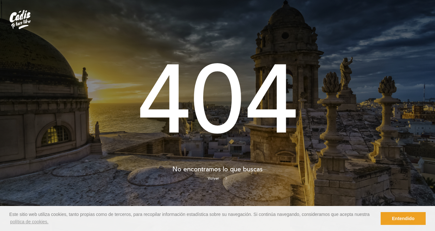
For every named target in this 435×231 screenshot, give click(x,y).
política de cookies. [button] (29, 221)
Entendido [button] (403, 218)
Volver (217, 179)
